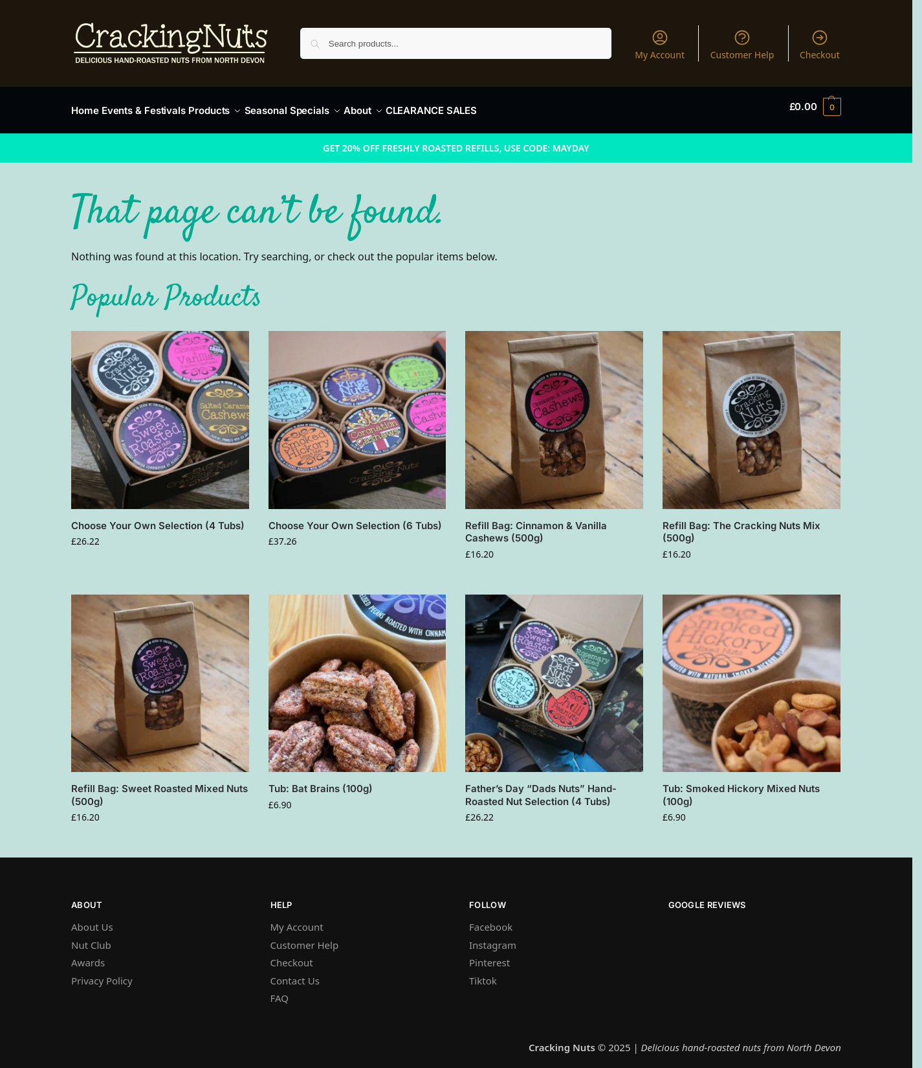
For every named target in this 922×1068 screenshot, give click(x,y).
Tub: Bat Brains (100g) (321, 781)
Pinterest (489, 955)
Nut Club (91, 937)
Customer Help (742, 44)
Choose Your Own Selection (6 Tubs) (355, 518)
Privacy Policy (102, 973)
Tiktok (483, 973)
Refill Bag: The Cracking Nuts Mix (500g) (741, 525)
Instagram (492, 937)
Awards (88, 955)
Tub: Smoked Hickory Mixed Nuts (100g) (741, 788)
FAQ (279, 990)
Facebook (490, 919)
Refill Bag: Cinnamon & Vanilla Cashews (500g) (536, 525)
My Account (660, 44)
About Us (92, 919)
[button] (815, 106)
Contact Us (295, 973)
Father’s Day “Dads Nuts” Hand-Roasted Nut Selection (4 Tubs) (541, 788)
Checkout (820, 44)
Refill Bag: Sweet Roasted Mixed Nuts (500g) (159, 788)
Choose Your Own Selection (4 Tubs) (158, 518)
